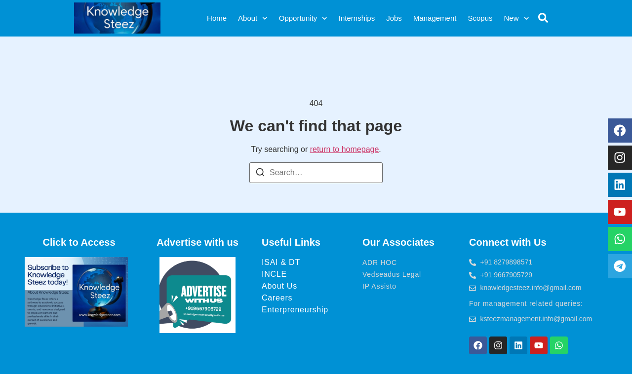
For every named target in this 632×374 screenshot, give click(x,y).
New (516, 18)
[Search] (260, 174)
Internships (357, 18)
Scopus (480, 18)
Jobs (394, 18)
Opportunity (303, 18)
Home (217, 18)
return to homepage (344, 149)
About (253, 18)
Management (435, 18)
